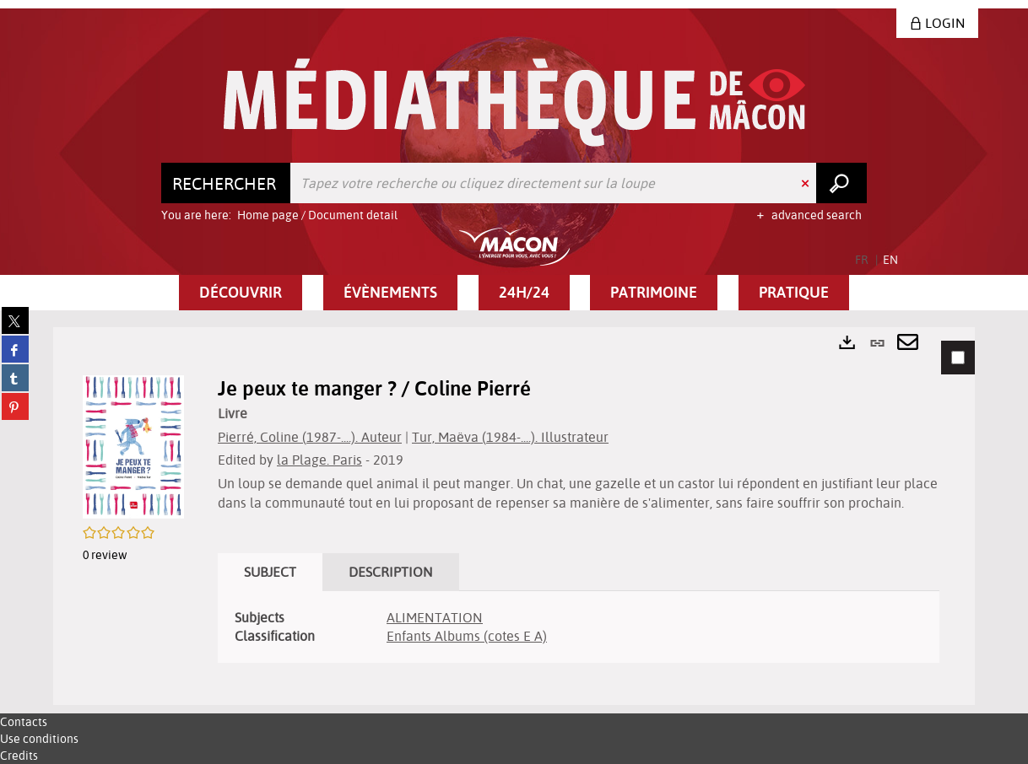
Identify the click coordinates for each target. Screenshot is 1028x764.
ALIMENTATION (435, 617)
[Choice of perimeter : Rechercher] (226, 183)
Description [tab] (391, 571)
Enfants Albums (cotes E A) (467, 635)
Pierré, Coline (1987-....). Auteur (310, 436)
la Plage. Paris (319, 459)
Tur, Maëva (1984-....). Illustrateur (510, 436)
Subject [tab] (270, 571)
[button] (240, 292)
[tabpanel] (514, 516)
